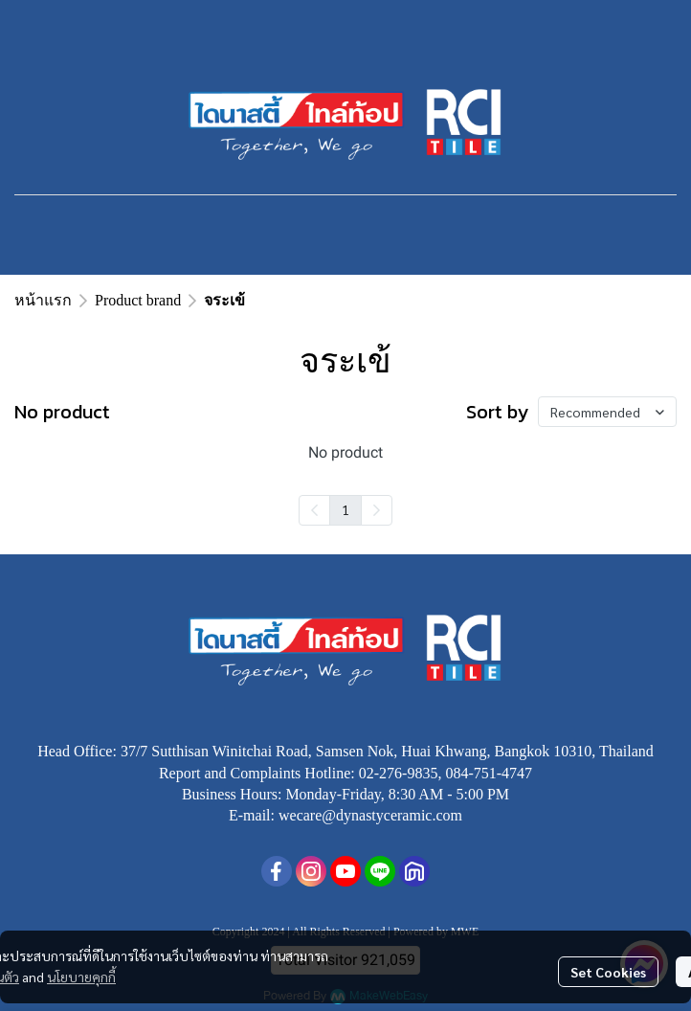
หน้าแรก (43, 300)
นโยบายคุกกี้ (81, 976)
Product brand (138, 300)
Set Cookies (608, 971)
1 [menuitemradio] (345, 509)
